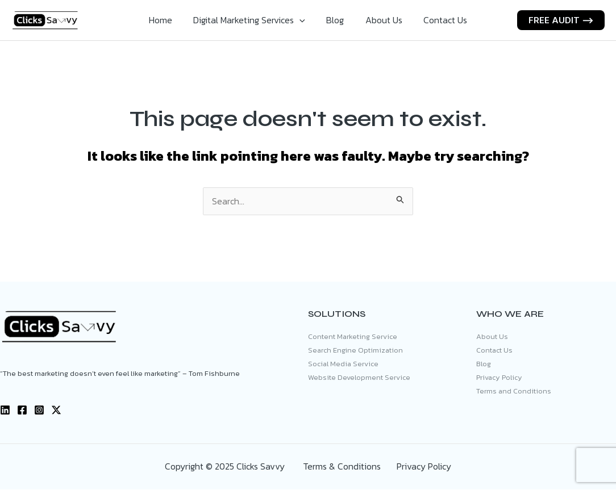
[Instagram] (39, 410)
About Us (380, 20)
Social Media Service (343, 364)
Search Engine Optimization (355, 350)
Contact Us (439, 20)
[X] (56, 410)
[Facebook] (22, 410)
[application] (303, 20)
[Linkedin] (5, 410)
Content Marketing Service (352, 337)
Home (166, 20)
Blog (335, 20)
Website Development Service (359, 378)
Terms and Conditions (513, 392)
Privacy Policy (499, 378)
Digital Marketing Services (253, 20)
